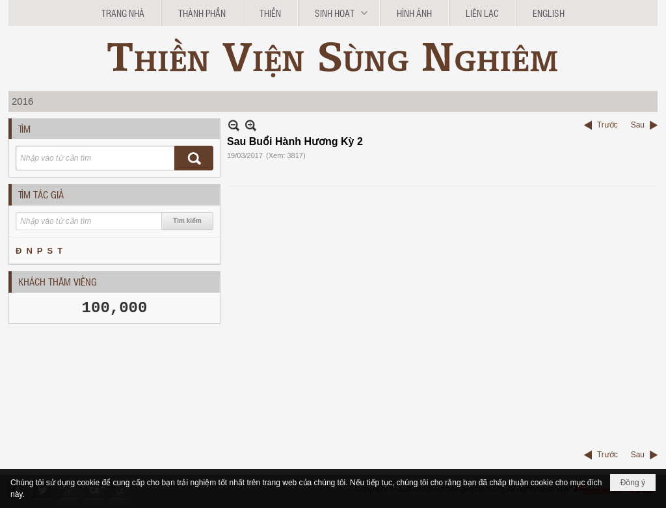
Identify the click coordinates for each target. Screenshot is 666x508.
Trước (607, 124)
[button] (339, 13)
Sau (638, 124)
